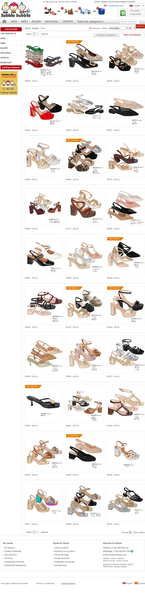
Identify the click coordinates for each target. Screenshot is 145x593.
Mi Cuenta (114, 2)
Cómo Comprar (61, 548)
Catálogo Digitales (11, 67)
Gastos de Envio (62, 558)
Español (140, 583)
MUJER (36, 21)
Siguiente (44, 34)
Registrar (104, 2)
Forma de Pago (61, 555)
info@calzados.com (118, 555)
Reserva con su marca (64, 551)
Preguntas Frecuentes (64, 562)
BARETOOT (6, 62)
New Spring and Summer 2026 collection (61, 2)
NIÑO (24, 21)
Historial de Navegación (15, 565)
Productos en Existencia (106, 35)
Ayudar (123, 2)
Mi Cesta (9, 558)
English (127, 583)
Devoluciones (60, 565)
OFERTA (68, 21)
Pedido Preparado (13, 551)
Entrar (97, 2)
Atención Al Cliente (112, 543)
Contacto (131, 2)
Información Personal (14, 562)
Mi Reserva (10, 548)
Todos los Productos (132, 35)
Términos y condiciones (46, 583)
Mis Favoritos (11, 555)
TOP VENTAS (7, 33)
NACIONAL (51, 21)
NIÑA (14, 21)
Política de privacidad (19, 583)
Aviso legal (5, 583)
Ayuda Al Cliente (61, 543)
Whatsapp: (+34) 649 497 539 (116, 551)
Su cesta (134, 10)
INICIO (27, 28)
